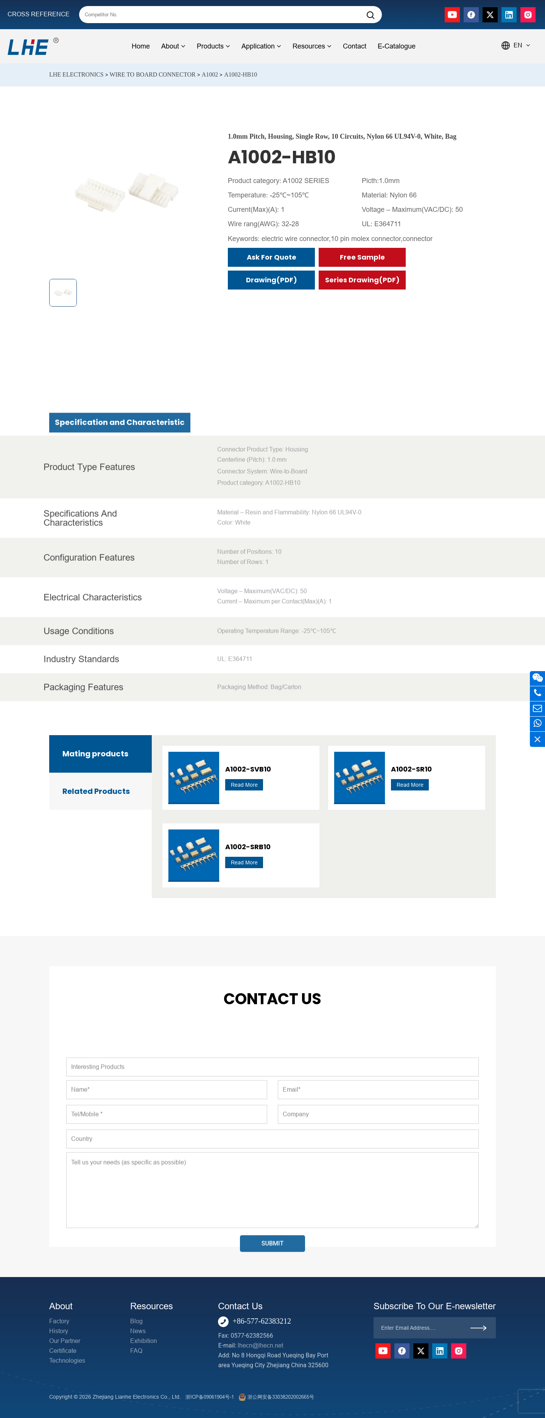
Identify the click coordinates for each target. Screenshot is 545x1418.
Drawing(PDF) (271, 280)
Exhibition (143, 1341)
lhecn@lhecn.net (260, 1345)
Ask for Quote (271, 257)
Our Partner (64, 1341)
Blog (136, 1321)
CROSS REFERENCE (39, 14)
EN (522, 45)
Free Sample (362, 257)
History (58, 1331)
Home (141, 46)
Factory (59, 1321)
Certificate (62, 1351)
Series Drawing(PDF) (362, 280)
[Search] (370, 15)
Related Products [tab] (96, 791)
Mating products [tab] (95, 753)
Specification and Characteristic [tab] (120, 603)
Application (261, 46)
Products (213, 46)
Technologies (67, 1360)
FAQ (136, 1351)
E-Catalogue (397, 46)
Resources (312, 46)
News (138, 1331)
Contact (354, 46)
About (173, 46)
